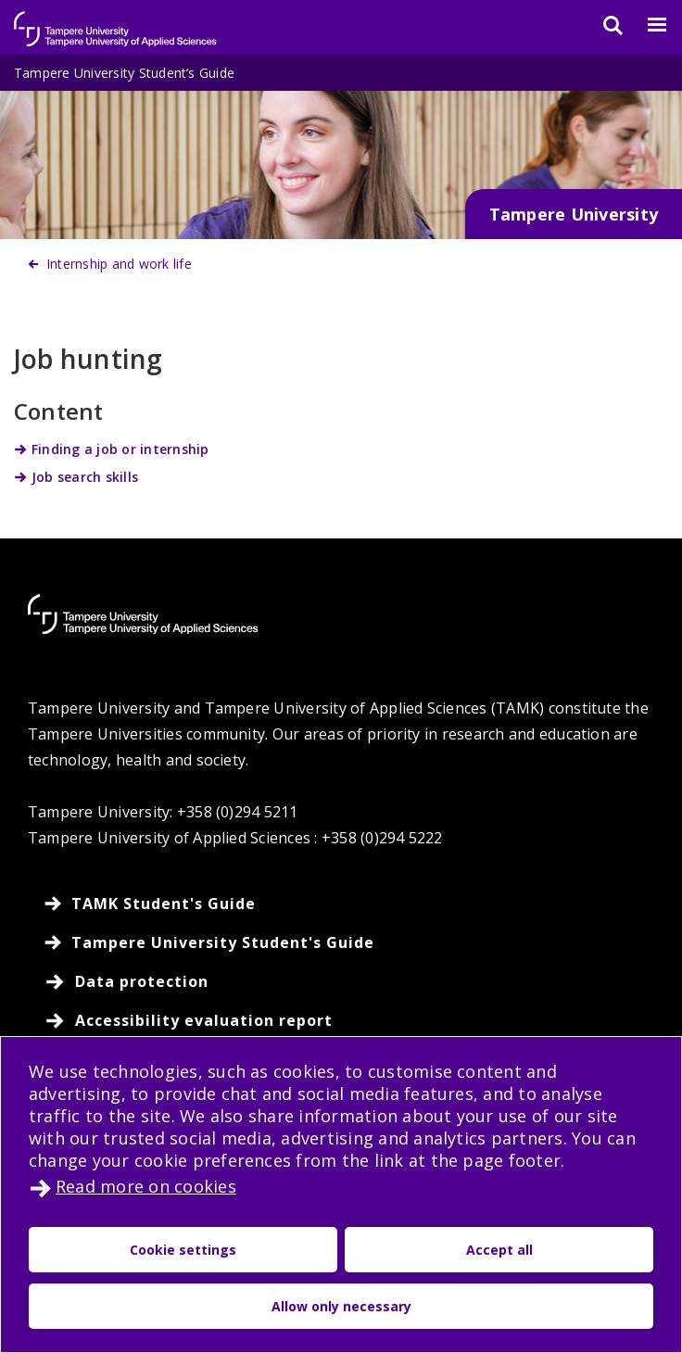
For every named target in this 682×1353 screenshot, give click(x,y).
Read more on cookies (146, 1186)
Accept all (499, 1249)
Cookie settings (183, 1249)
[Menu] (646, 25)
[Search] (601, 25)
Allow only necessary (341, 1306)
